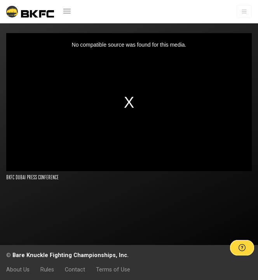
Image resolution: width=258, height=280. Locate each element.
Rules (47, 269)
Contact (75, 269)
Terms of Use (113, 269)
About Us (18, 269)
